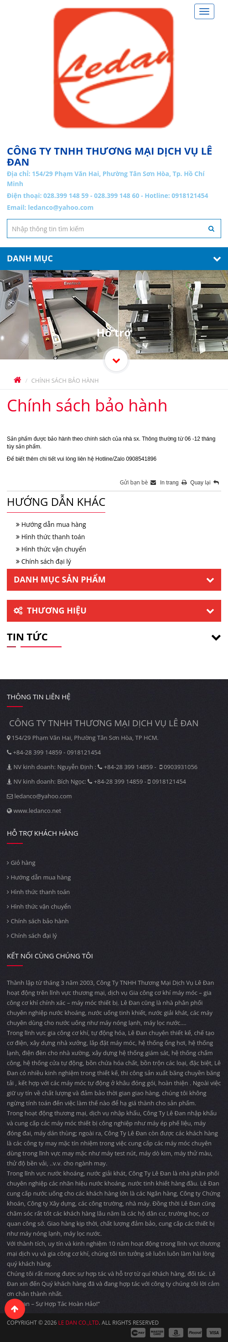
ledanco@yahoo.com (60, 207)
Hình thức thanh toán (53, 536)
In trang (174, 482)
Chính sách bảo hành (38, 921)
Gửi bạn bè (138, 482)
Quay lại (204, 482)
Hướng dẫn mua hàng (53, 524)
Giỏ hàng (21, 862)
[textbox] (114, 228)
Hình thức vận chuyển (53, 549)
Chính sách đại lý (46, 561)
